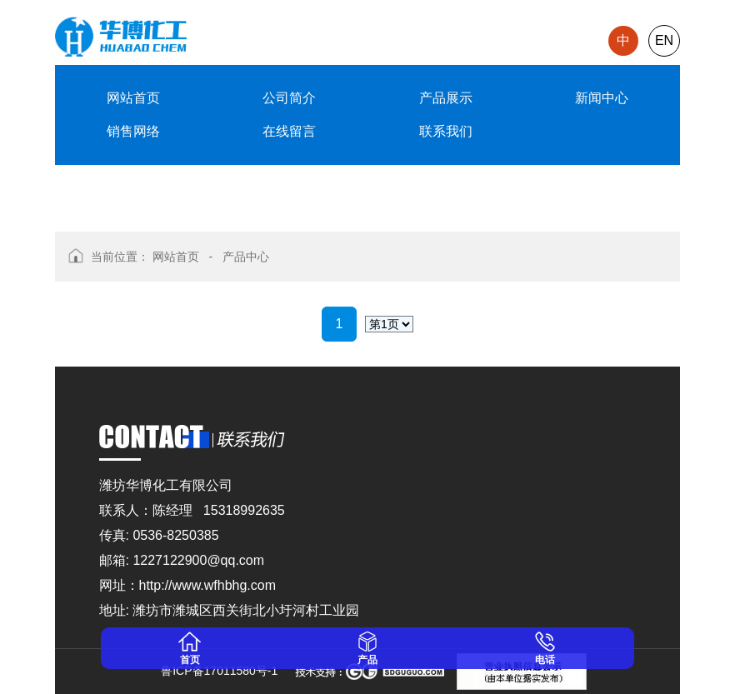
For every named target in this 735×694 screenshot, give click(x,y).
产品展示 (445, 98)
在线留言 (289, 131)
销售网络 (133, 131)
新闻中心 (601, 98)
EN (664, 40)
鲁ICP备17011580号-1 (216, 670)
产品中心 (245, 256)
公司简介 (289, 98)
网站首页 (133, 98)
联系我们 (445, 131)
